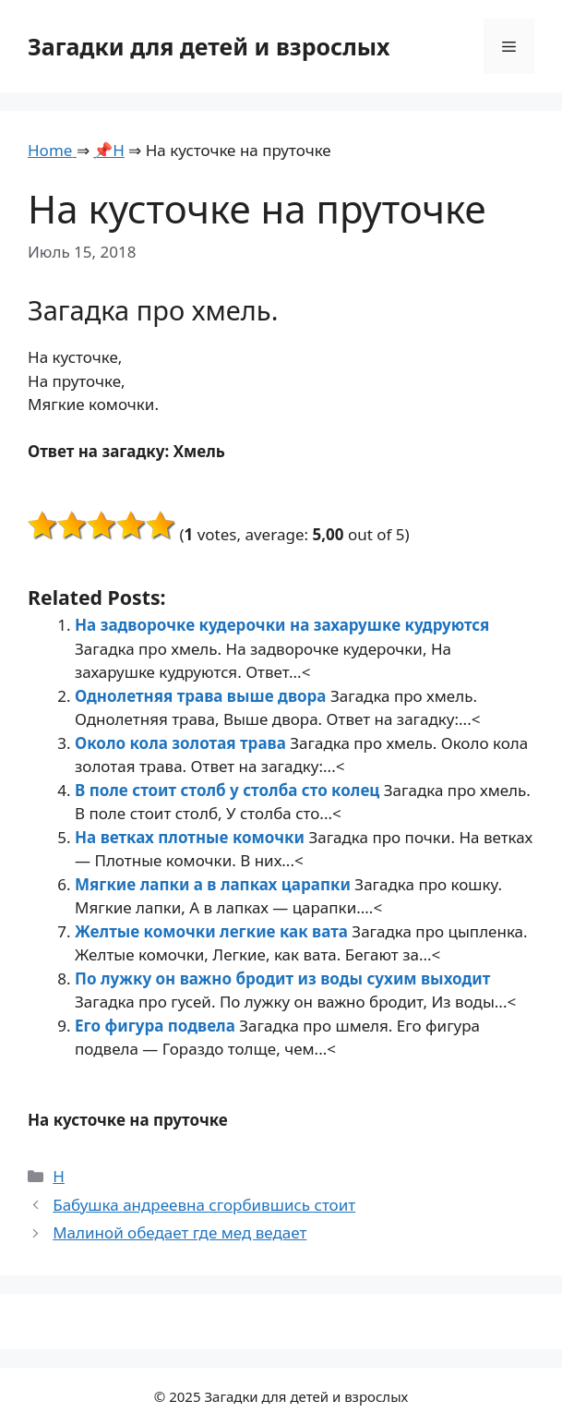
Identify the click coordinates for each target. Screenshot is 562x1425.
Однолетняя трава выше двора (202, 695)
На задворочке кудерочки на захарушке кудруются (282, 624)
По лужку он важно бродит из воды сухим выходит (282, 978)
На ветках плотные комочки (191, 837)
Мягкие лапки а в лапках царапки (214, 884)
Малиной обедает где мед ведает (179, 1232)
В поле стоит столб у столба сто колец (229, 790)
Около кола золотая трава (182, 743)
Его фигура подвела (157, 1025)
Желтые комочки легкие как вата (213, 931)
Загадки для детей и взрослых (209, 46)
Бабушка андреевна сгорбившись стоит (204, 1204)
